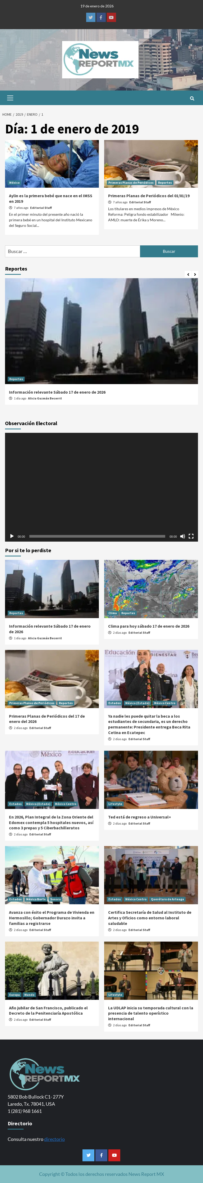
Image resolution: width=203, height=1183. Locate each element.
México (14, 183)
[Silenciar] (182, 536)
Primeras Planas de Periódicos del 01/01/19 (149, 195)
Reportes (165, 183)
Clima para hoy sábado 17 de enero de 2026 (148, 626)
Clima (112, 613)
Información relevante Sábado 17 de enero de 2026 (57, 392)
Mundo (29, 995)
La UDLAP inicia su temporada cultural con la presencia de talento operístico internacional (150, 1013)
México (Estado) (137, 703)
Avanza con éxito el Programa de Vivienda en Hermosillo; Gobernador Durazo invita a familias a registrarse (51, 918)
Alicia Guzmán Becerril (45, 398)
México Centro (164, 703)
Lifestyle (115, 804)
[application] (101, 487)
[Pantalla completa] (191, 536)
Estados (114, 703)
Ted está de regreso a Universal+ (139, 817)
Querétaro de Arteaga (167, 899)
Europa (14, 995)
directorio (54, 1139)
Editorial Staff (41, 208)
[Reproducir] (12, 536)
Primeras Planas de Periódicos (131, 183)
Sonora (55, 899)
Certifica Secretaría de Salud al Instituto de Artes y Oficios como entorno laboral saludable (149, 918)
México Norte (36, 899)
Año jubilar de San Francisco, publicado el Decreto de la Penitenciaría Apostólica (48, 1010)
